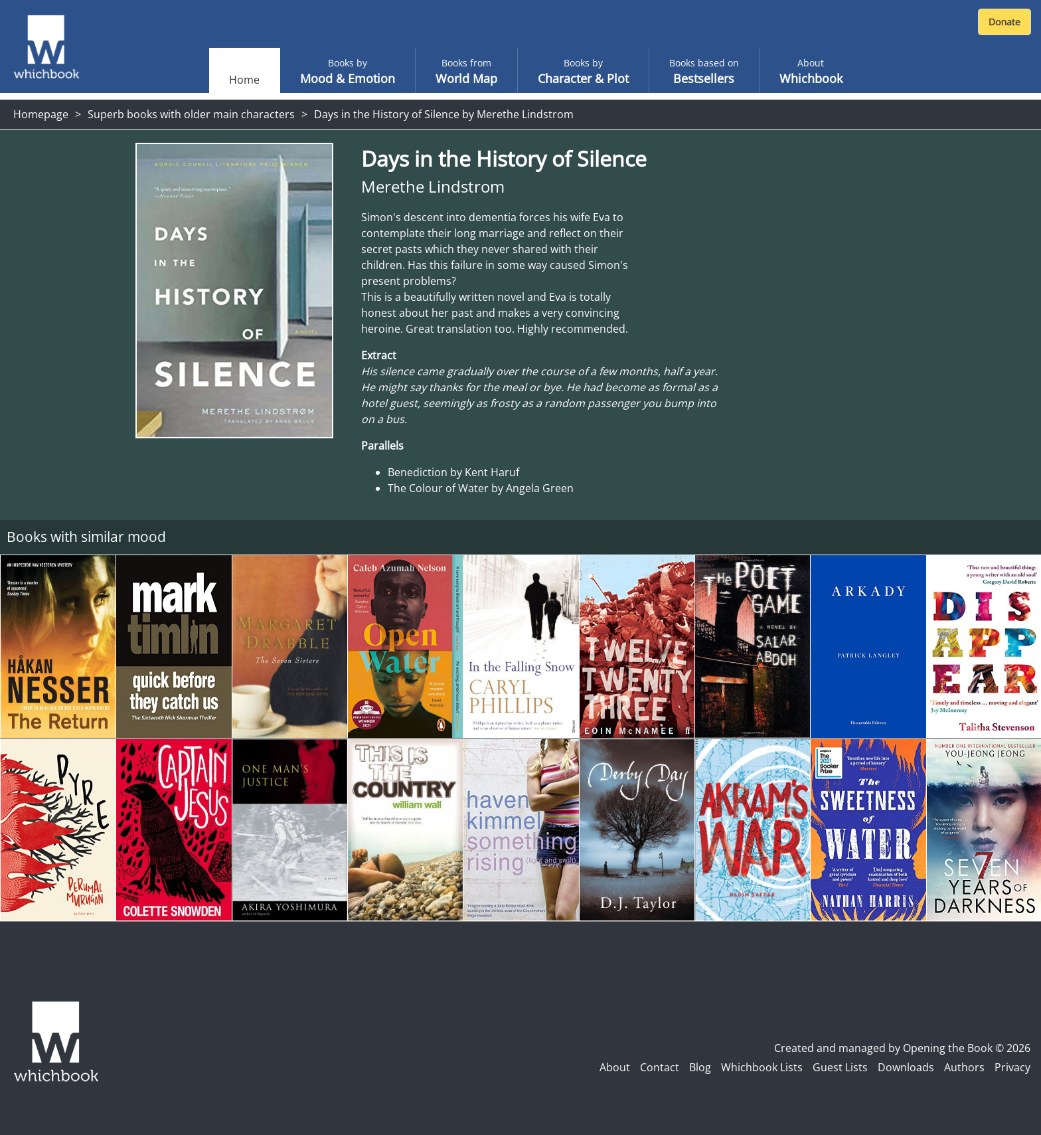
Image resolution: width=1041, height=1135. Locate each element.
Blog (700, 1067)
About (615, 1067)
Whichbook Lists (762, 1067)
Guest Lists (840, 1067)
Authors (964, 1067)
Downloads (906, 1067)
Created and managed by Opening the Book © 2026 (902, 1048)
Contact (659, 1067)
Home (244, 79)
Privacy (1012, 1067)
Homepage (40, 114)
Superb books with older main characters (191, 114)
